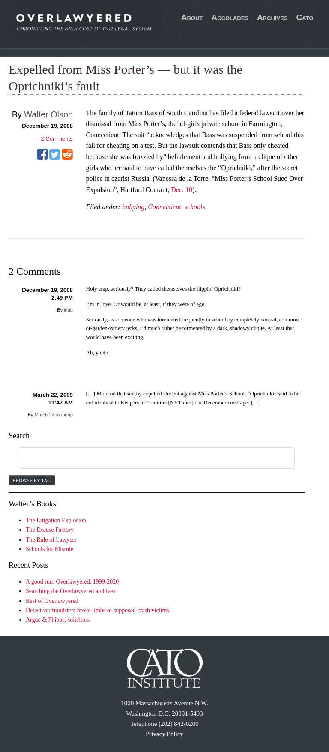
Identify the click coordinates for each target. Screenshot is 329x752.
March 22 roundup (54, 414)
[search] (146, 458)
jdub (68, 309)
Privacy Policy (164, 734)
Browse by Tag (31, 480)
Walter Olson (48, 114)
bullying (133, 206)
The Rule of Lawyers (51, 539)
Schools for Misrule (49, 549)
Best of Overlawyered (52, 601)
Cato (305, 17)
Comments (57, 138)
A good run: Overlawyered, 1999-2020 (72, 581)
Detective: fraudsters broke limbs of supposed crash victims (97, 610)
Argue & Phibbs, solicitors (58, 620)
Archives (272, 17)
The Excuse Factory (50, 530)
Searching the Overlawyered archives (71, 591)
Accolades (229, 17)
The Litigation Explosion (56, 520)
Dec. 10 (181, 189)
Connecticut (164, 206)
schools (195, 206)
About (192, 17)
